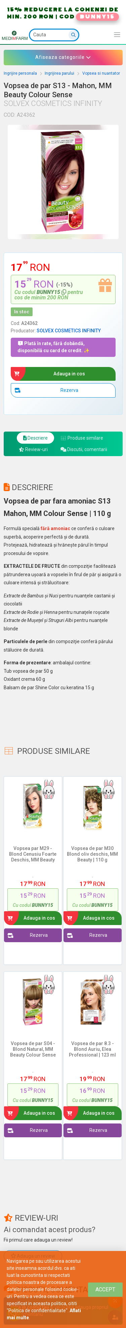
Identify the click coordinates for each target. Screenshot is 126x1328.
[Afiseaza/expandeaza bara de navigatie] (117, 34)
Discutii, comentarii (84, 449)
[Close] (105, 1289)
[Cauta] (54, 35)
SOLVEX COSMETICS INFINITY (69, 330)
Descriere (35, 438)
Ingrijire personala (20, 73)
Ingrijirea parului (59, 73)
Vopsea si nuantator (101, 73)
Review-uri (33, 449)
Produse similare (81, 438)
